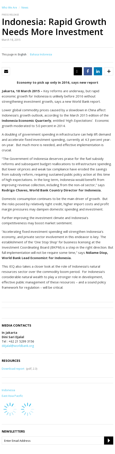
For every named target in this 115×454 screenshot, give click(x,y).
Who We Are (9, 7)
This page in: (9, 54)
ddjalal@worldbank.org (18, 346)
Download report (13, 369)
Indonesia (8, 390)
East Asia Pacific (12, 396)
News (24, 7)
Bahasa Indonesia (41, 54)
